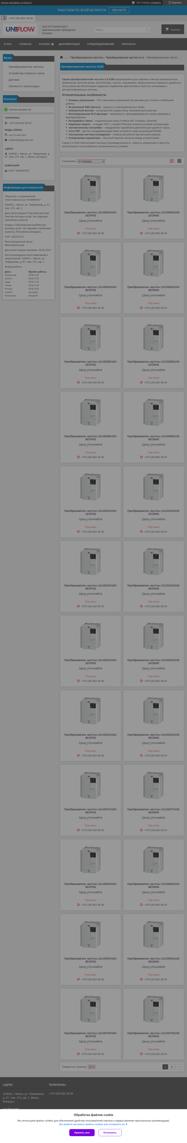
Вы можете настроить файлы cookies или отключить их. (92, 1124)
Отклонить (110, 1132)
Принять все (82, 1132)
